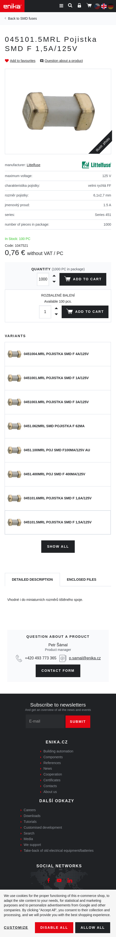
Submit (78, 722)
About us (50, 792)
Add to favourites (22, 61)
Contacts (50, 786)
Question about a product (64, 61)
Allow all (93, 927)
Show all (58, 546)
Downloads (32, 816)
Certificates (51, 780)
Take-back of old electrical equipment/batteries (59, 850)
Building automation (58, 751)
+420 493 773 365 (40, 658)
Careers (30, 810)
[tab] (32, 579)
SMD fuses (28, 18)
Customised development (43, 827)
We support (32, 845)
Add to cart (83, 279)
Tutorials (30, 822)
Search (29, 833)
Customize (16, 927)
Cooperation (52, 774)
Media (28, 839)
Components (53, 757)
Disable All (54, 927)
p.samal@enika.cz (85, 658)
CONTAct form (58, 671)
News (47, 768)
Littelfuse (33, 165)
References (52, 763)
